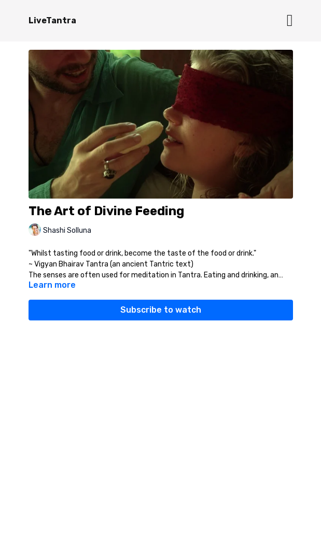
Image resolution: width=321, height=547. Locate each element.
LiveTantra (52, 20)
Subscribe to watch (160, 310)
